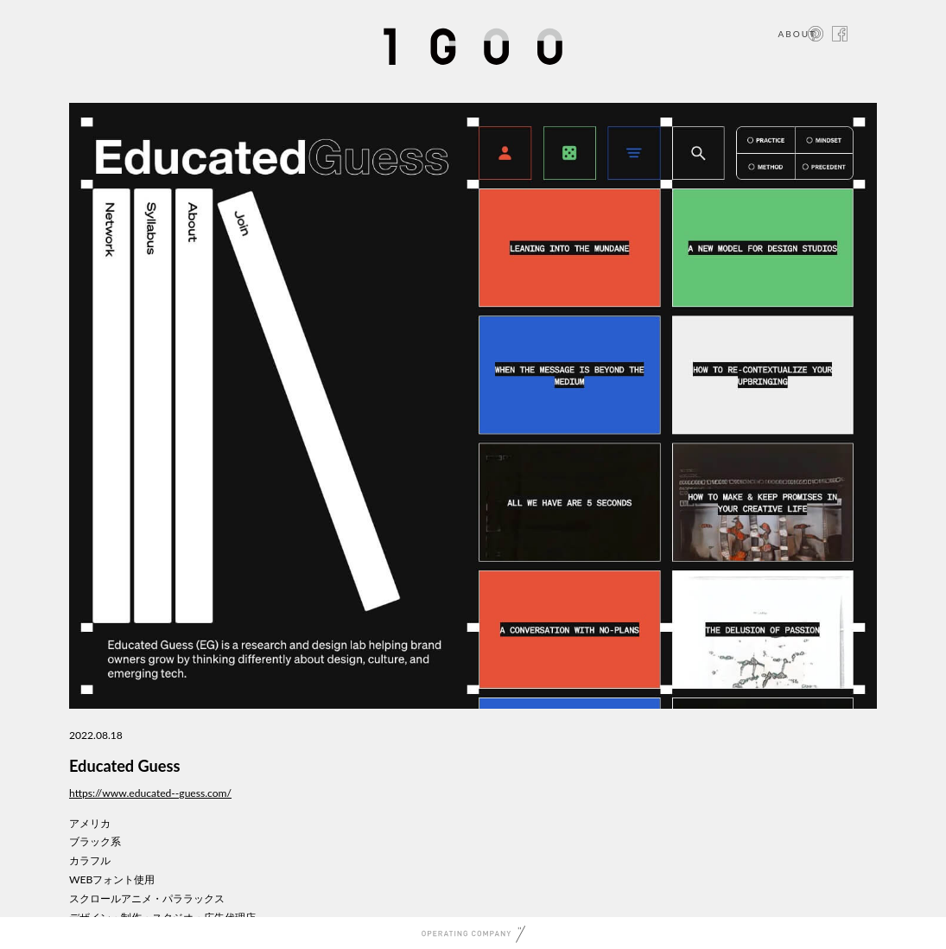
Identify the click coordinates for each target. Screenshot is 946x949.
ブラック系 (95, 841)
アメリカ (90, 823)
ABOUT (797, 34)
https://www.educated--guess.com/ (150, 793)
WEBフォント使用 (112, 879)
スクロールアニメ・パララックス (147, 898)
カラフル (90, 860)
